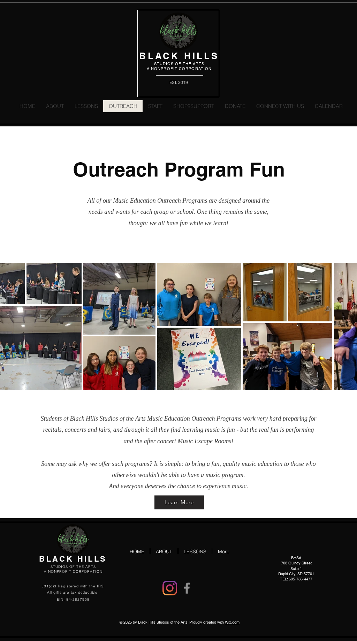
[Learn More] (179, 502)
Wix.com (232, 622)
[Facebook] (187, 588)
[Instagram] (169, 588)
